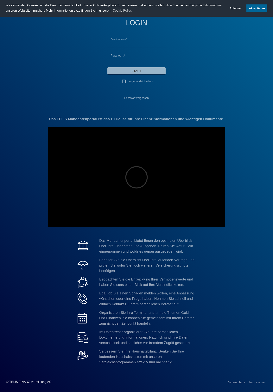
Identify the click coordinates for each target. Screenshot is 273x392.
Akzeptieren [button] (257, 8)
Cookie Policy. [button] (122, 10)
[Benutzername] (136, 41)
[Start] (136, 70)
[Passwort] (136, 55)
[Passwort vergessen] (136, 97)
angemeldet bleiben (141, 81)
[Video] (136, 177)
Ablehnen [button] (236, 8)
